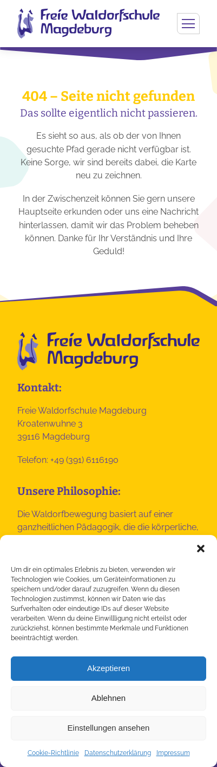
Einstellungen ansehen (109, 727)
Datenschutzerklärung (117, 753)
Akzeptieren (108, 668)
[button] (200, 548)
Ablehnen (108, 697)
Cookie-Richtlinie (53, 753)
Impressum (173, 753)
